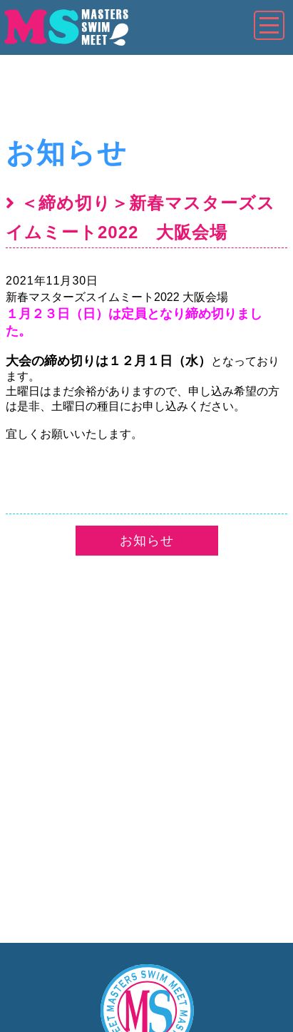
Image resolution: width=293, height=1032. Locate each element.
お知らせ (67, 152)
